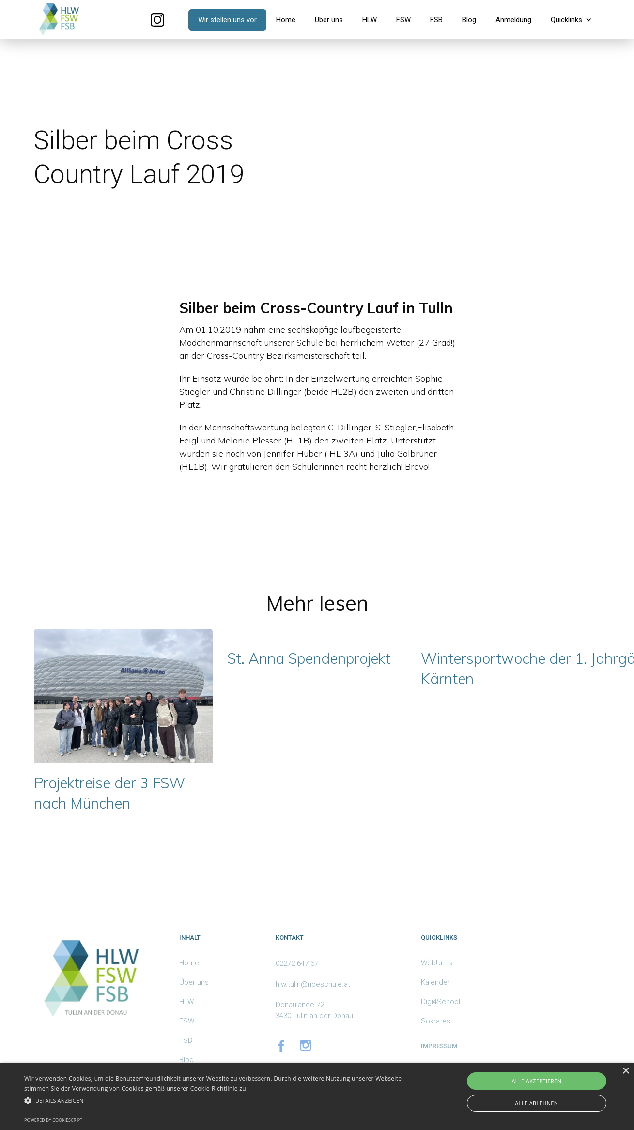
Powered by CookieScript (53, 1120)
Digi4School (440, 1001)
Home (285, 19)
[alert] (317, 1096)
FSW (403, 19)
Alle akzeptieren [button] (536, 1080)
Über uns (329, 19)
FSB (436, 19)
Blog (469, 19)
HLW (369, 19)
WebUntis (436, 963)
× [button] (625, 1071)
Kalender (435, 982)
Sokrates (435, 1021)
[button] (571, 19)
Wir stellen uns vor (227, 19)
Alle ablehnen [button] (536, 1103)
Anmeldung (513, 19)
